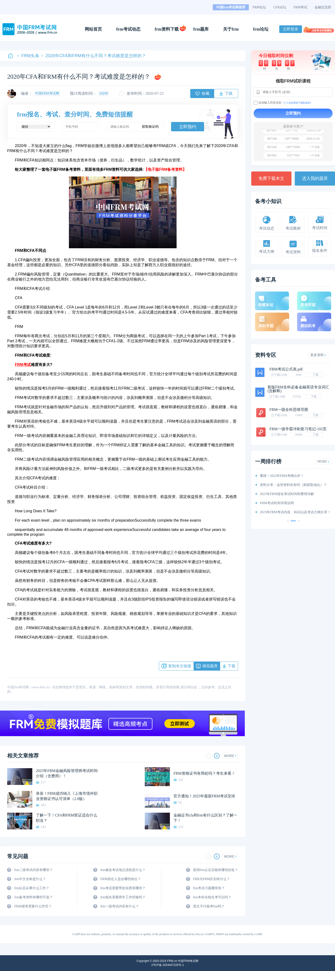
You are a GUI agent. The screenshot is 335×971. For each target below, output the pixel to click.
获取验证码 (150, 126)
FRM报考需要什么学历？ (33, 906)
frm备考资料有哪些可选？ (33, 897)
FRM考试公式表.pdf (286, 369)
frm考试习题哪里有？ (209, 888)
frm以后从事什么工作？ (31, 888)
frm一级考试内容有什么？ (119, 906)
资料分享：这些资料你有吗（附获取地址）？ (293, 485)
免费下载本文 (271, 178)
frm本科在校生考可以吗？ (212, 897)
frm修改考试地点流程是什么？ (122, 870)
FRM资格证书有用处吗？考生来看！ (204, 773)
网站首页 (93, 29)
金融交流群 (322, 7)
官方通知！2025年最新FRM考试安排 (204, 796)
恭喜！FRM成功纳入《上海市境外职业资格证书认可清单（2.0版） (67, 796)
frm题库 (201, 29)
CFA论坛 (279, 7)
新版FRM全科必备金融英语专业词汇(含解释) (298, 389)
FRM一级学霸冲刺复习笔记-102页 (298, 429)
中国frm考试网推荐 (230, 7)
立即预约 (187, 126)
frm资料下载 (167, 29)
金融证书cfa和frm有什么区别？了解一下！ (205, 817)
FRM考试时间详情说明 (277, 503)
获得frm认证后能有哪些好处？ (215, 870)
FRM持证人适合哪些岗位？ (120, 879)
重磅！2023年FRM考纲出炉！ (282, 476)
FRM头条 (28, 55)
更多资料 (318, 355)
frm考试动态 (128, 29)
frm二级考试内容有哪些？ (33, 870)
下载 (315, 374)
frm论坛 (260, 29)
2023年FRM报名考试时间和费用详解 (287, 494)
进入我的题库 (315, 178)
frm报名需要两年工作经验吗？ (122, 897)
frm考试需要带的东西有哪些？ (122, 888)
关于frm (231, 29)
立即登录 (290, 29)
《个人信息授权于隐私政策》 (297, 102)
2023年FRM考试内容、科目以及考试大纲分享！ (295, 512)
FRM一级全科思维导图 (288, 410)
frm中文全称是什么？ (30, 879)
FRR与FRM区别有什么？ (211, 879)
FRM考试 (300, 7)
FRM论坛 (259, 7)
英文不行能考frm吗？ (209, 906)
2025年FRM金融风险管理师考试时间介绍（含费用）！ (67, 773)
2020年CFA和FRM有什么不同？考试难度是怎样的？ (94, 55)
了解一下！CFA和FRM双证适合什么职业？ (66, 817)
